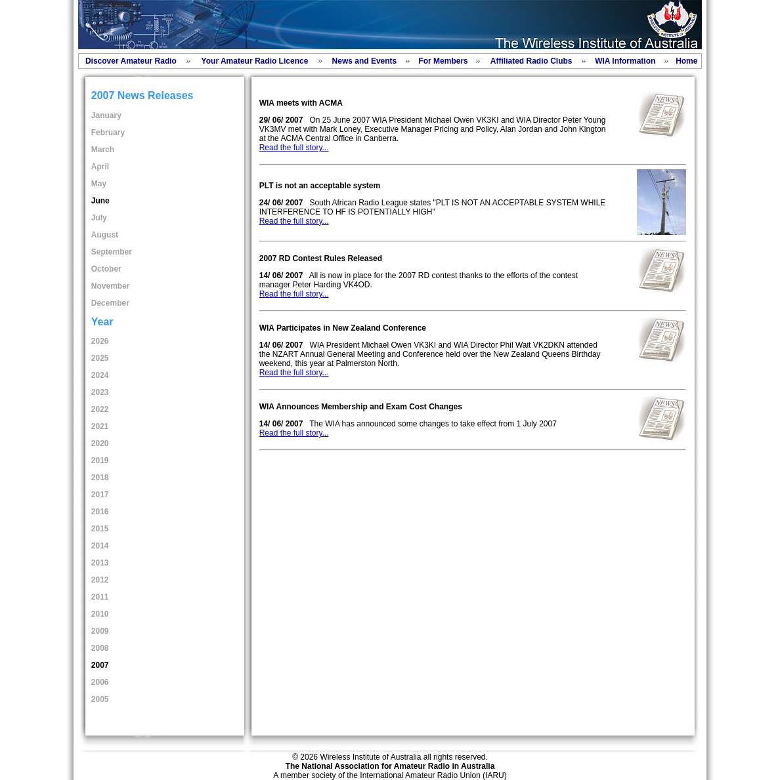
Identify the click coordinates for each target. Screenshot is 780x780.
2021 (100, 426)
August (104, 234)
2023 (100, 392)
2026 (100, 341)
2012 (100, 580)
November (110, 286)
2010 (100, 614)
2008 (100, 648)
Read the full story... (294, 147)
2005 (100, 699)
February (108, 132)
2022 (100, 409)
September (111, 252)
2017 (100, 494)
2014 (100, 545)
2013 (100, 562)
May (98, 183)
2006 (100, 682)
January (106, 115)
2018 (100, 477)
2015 (100, 528)
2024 (100, 375)
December (110, 303)
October (106, 269)
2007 (100, 665)
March (102, 149)
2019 (100, 460)
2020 (100, 443)
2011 (100, 597)
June (100, 200)
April (100, 166)
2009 (100, 631)
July (99, 217)
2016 (100, 511)
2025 (100, 358)
